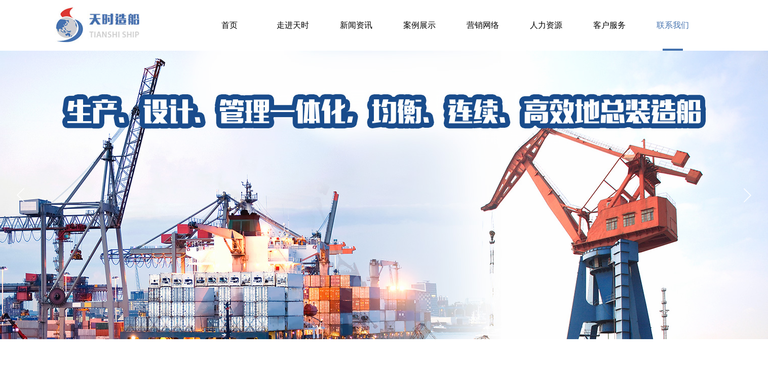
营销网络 (483, 25)
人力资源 (546, 25)
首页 (229, 25)
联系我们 (673, 25)
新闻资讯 (356, 25)
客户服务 (609, 25)
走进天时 (293, 25)
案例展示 (419, 25)
